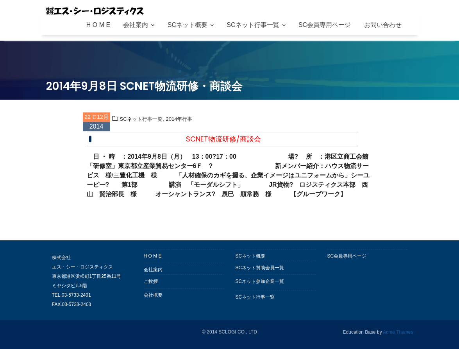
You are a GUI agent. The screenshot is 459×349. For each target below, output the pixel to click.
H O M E (98, 24)
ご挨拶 (151, 283)
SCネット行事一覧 (253, 24)
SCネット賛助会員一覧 (260, 269)
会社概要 (153, 297)
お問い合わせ (383, 24)
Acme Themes (398, 331)
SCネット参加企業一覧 (260, 283)
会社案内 (135, 24)
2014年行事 (179, 121)
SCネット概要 (187, 24)
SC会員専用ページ (324, 24)
